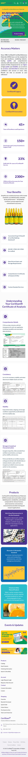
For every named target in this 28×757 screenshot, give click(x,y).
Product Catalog (18, 33)
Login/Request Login (6, 680)
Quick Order (4, 704)
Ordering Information (6, 669)
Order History (4, 707)
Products (5, 742)
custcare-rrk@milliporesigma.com (11, 732)
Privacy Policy (16, 742)
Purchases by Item (5, 710)
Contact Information (6, 688)
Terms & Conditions (11, 745)
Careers (3, 690)
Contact (19, 745)
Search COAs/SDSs (6, 671)
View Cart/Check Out (6, 712)
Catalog (3, 663)
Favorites (3, 699)
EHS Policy (23, 742)
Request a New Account (7, 682)
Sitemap (10, 742)
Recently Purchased (6, 702)
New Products (7, 33)
